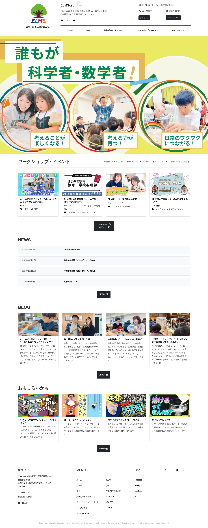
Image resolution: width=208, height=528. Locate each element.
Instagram (139, 485)
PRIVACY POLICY (113, 491)
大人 (94, 212)
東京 (26, 209)
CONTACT (110, 508)
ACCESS (109, 502)
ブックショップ (82, 508)
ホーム (79, 480)
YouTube (138, 491)
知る (78, 491)
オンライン (73, 212)
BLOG (108, 480)
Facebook (139, 480)
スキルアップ (84, 212)
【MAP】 (22, 486)
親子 (37, 209)
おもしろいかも (82, 513)
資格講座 (126, 206)
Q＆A (108, 485)
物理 (32, 209)
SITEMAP (110, 497)
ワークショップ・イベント (87, 502)
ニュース (80, 485)
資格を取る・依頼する (85, 497)
